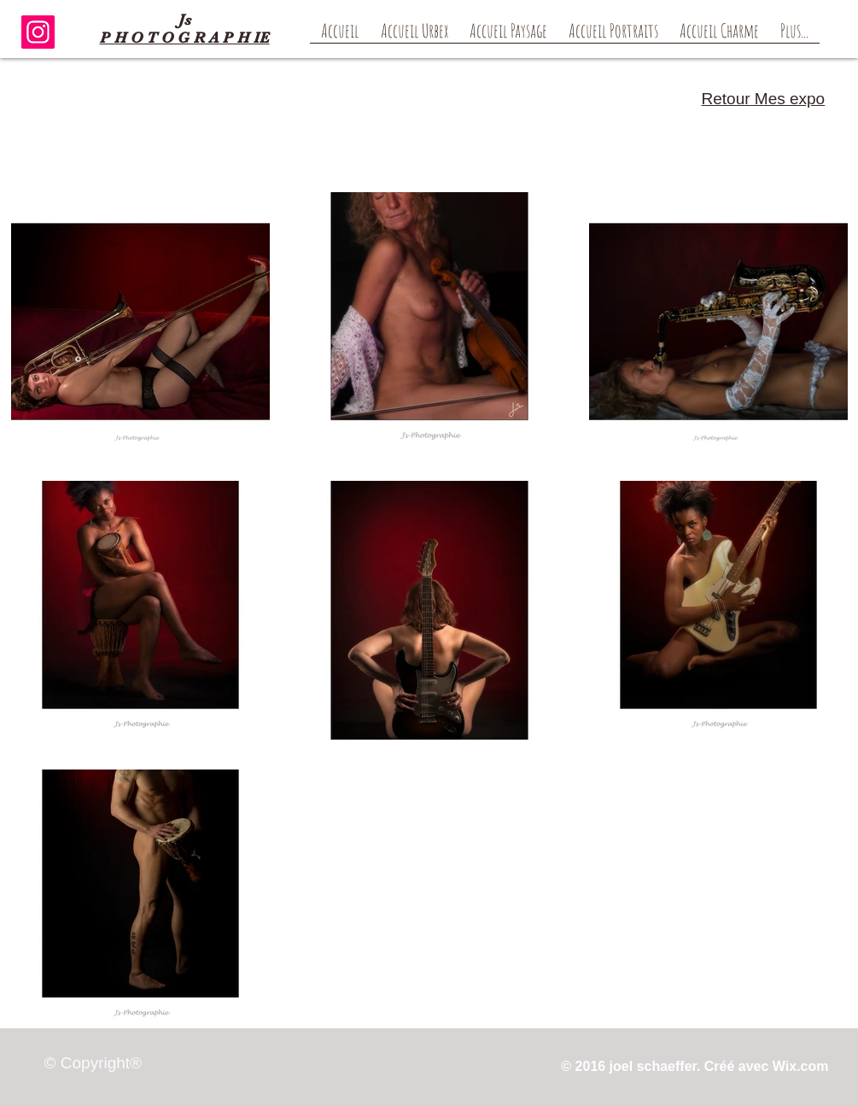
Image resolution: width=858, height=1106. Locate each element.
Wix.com (801, 1066)
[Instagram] (38, 32)
